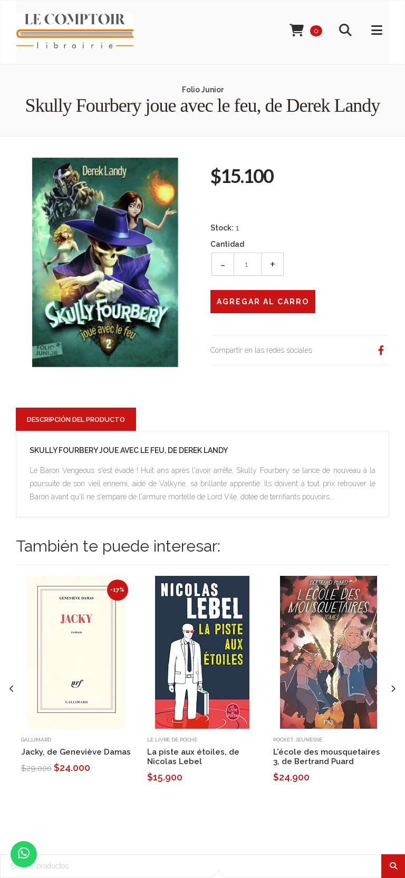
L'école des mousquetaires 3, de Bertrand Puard (326, 756)
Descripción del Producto (76, 419)
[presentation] (12, 689)
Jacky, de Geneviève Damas (76, 752)
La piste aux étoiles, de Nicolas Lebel (193, 756)
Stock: (222, 227)
